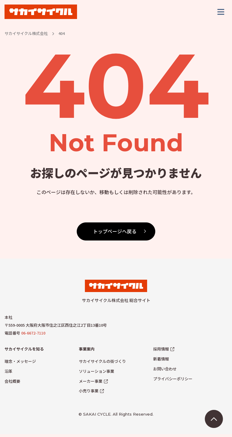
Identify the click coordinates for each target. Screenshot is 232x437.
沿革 (8, 374)
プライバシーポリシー (172, 381)
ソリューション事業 (96, 374)
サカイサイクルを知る (24, 351)
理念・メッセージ (20, 364)
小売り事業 (88, 393)
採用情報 (161, 351)
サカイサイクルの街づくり (102, 364)
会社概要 (12, 383)
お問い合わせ (165, 371)
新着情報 (161, 361)
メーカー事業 (90, 383)
